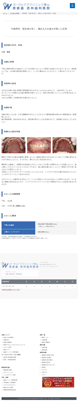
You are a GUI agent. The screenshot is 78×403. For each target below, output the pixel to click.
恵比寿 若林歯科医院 (10, 357)
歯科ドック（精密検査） (11, 380)
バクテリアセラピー (10, 385)
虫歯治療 (44, 347)
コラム (43, 374)
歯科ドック (45, 337)
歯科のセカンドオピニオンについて (14, 344)
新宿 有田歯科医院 (10, 359)
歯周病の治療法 (46, 357)
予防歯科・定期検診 (10, 382)
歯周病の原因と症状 (48, 355)
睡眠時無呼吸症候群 (10, 390)
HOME (43, 367)
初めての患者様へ (9, 337)
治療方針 (6, 340)
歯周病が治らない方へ (48, 365)
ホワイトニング (8, 372)
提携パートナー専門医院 (11, 352)
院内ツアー (7, 349)
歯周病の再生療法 (47, 360)
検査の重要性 (8, 342)
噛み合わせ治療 (8, 387)
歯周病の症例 (46, 362)
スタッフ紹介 (8, 347)
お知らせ (44, 372)
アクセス (44, 369)
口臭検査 (44, 340)
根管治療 (44, 350)
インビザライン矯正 (10, 375)
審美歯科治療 (8, 370)
